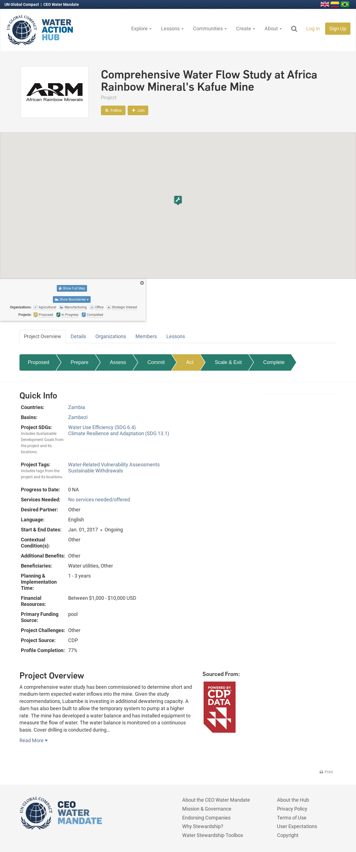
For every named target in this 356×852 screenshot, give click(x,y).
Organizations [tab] (110, 336)
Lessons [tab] (175, 336)
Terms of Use (291, 818)
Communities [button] (210, 28)
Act (189, 362)
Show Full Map (72, 288)
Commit (156, 362)
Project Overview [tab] (42, 336)
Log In (313, 28)
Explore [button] (141, 28)
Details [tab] (78, 336)
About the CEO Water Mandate (216, 800)
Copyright (287, 835)
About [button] (273, 28)
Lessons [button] (172, 28)
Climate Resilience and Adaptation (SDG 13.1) (118, 433)
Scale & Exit (228, 362)
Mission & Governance (206, 809)
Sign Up (337, 28)
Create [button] (245, 28)
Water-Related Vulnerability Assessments (114, 464)
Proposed (38, 362)
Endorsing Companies (206, 818)
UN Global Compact (22, 4)
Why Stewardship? (202, 826)
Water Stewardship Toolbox (212, 835)
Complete (274, 362)
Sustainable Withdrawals (95, 471)
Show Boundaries (72, 299)
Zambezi (78, 417)
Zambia (76, 407)
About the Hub (293, 800)
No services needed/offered (99, 499)
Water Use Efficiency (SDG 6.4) (102, 427)
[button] (178, 200)
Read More (33, 740)
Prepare (79, 362)
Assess (118, 362)
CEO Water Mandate (61, 4)
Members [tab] (146, 336)
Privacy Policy (292, 809)
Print (326, 772)
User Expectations (297, 826)
